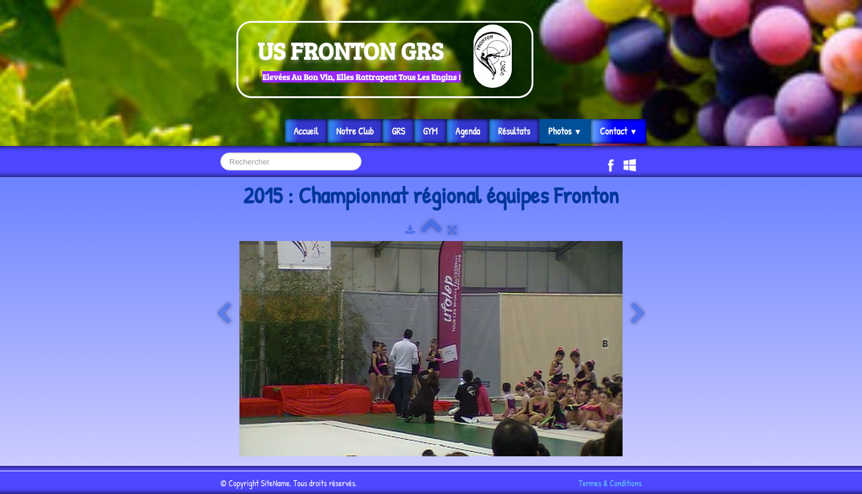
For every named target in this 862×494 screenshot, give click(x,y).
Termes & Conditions (610, 483)
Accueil (306, 131)
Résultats (514, 131)
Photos (565, 131)
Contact (619, 131)
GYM (430, 131)
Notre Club (355, 131)
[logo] (384, 59)
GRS (398, 131)
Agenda (468, 131)
